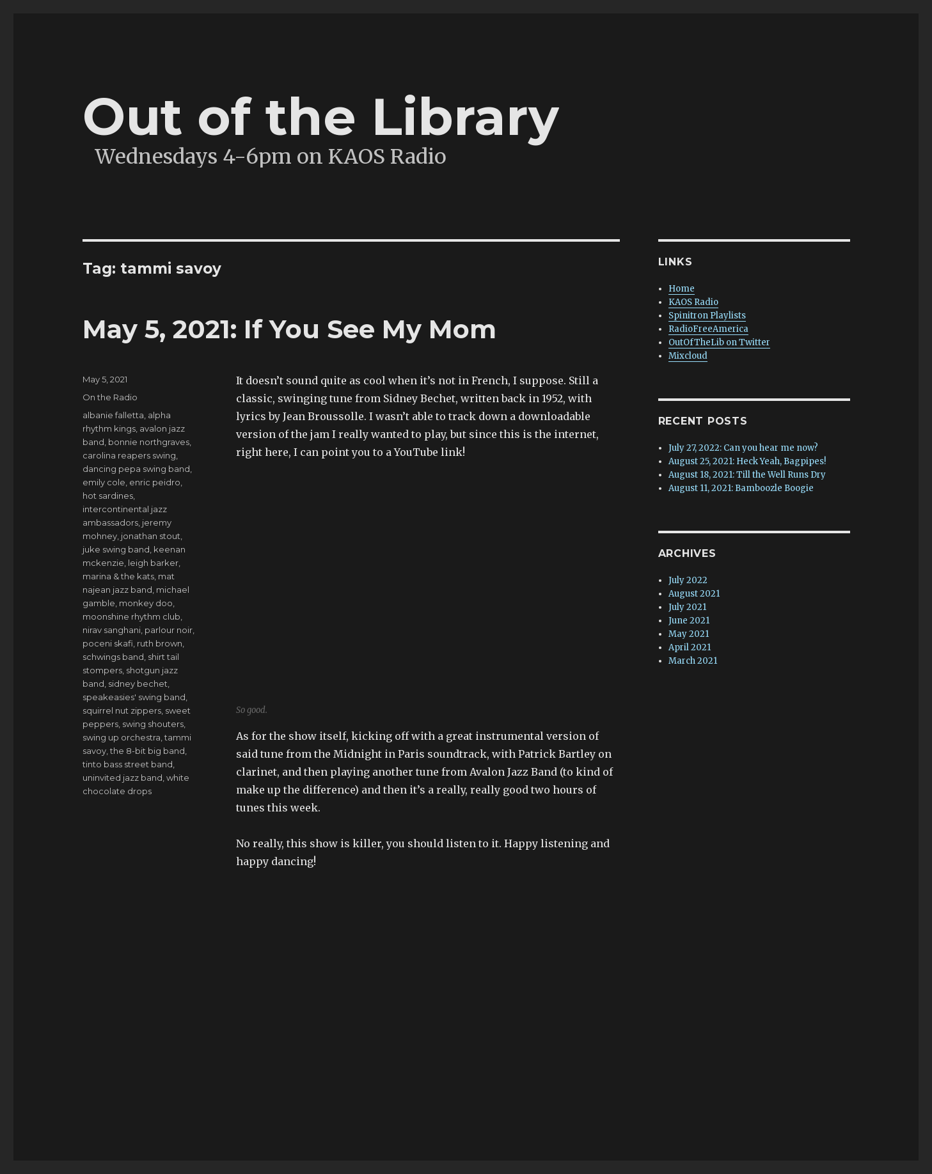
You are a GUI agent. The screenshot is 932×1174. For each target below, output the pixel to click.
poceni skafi (108, 643)
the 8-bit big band (147, 751)
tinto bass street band (128, 764)
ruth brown (159, 643)
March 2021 (692, 660)
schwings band (113, 657)
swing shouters (153, 724)
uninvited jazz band (122, 777)
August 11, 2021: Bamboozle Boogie (741, 488)
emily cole (104, 482)
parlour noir (169, 630)
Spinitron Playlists (707, 315)
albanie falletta (113, 415)
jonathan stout (150, 536)
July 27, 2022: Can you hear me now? (743, 447)
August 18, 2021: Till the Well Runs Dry (747, 474)
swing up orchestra (122, 737)
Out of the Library (321, 117)
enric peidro (154, 482)
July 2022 (687, 580)
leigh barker (153, 563)
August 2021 (694, 593)
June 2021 (688, 620)
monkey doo (146, 603)
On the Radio (110, 397)
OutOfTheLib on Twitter (719, 342)
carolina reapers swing (129, 455)
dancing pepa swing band (136, 469)
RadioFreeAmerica (708, 329)
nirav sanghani (112, 630)
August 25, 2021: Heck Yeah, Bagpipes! (747, 461)
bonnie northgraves (148, 442)
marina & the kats (118, 576)
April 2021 (689, 647)
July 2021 (687, 607)
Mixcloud (687, 355)
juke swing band (116, 549)
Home (681, 288)
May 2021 (688, 634)
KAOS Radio (693, 302)
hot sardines (108, 495)
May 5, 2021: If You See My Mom (289, 329)
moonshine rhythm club (131, 616)
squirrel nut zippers (122, 710)
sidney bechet (138, 683)
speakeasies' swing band (134, 697)
